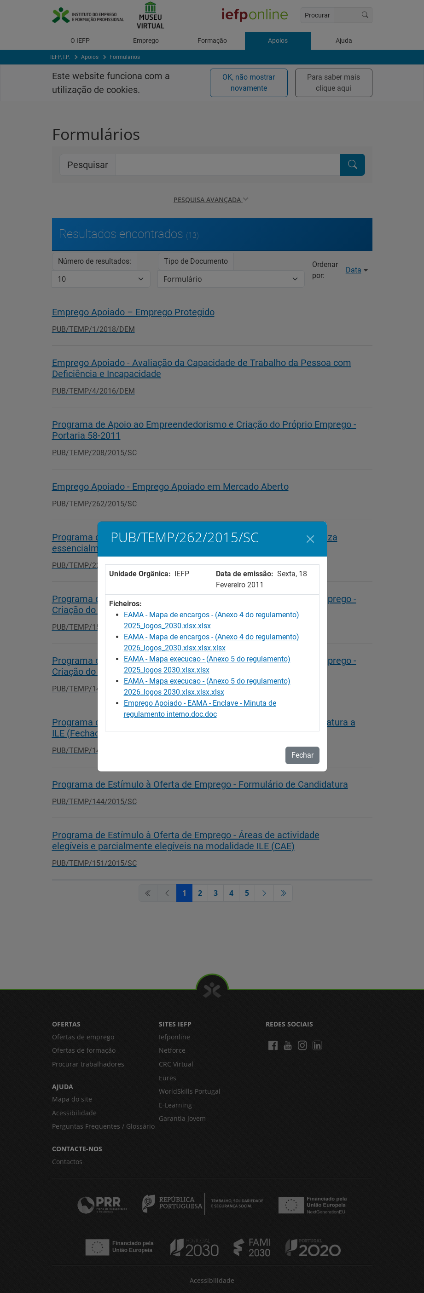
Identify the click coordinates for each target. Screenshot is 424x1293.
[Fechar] (310, 539)
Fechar (302, 755)
